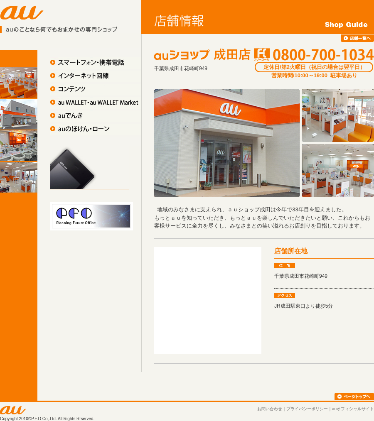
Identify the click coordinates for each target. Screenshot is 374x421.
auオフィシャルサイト (353, 408)
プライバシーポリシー (307, 408)
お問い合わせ (269, 408)
